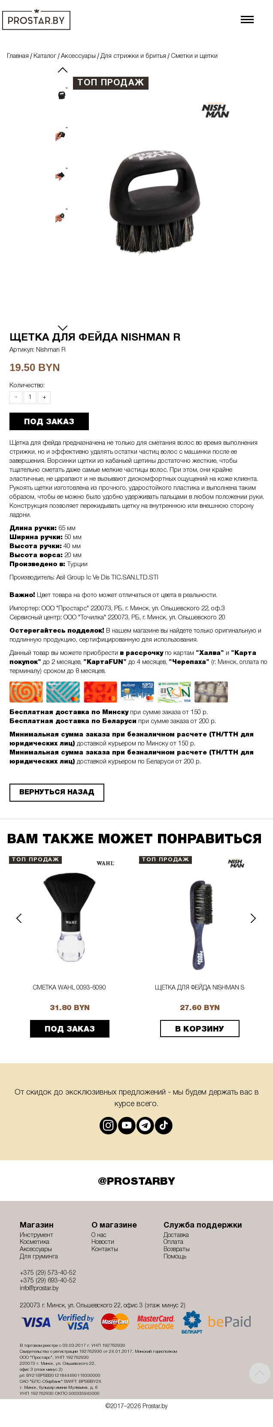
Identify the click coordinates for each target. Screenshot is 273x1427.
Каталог (44, 56)
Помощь (175, 1257)
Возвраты (177, 1249)
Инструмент (36, 1235)
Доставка (176, 1235)
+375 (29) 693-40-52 (48, 1281)
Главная (18, 56)
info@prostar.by (39, 1288)
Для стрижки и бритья (133, 56)
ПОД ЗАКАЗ (49, 422)
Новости (102, 1242)
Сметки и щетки (194, 56)
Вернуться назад (56, 793)
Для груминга (39, 1257)
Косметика (34, 1242)
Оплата (173, 1242)
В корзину (199, 1029)
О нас (98, 1235)
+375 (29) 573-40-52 (48, 1273)
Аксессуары (78, 56)
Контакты (104, 1249)
